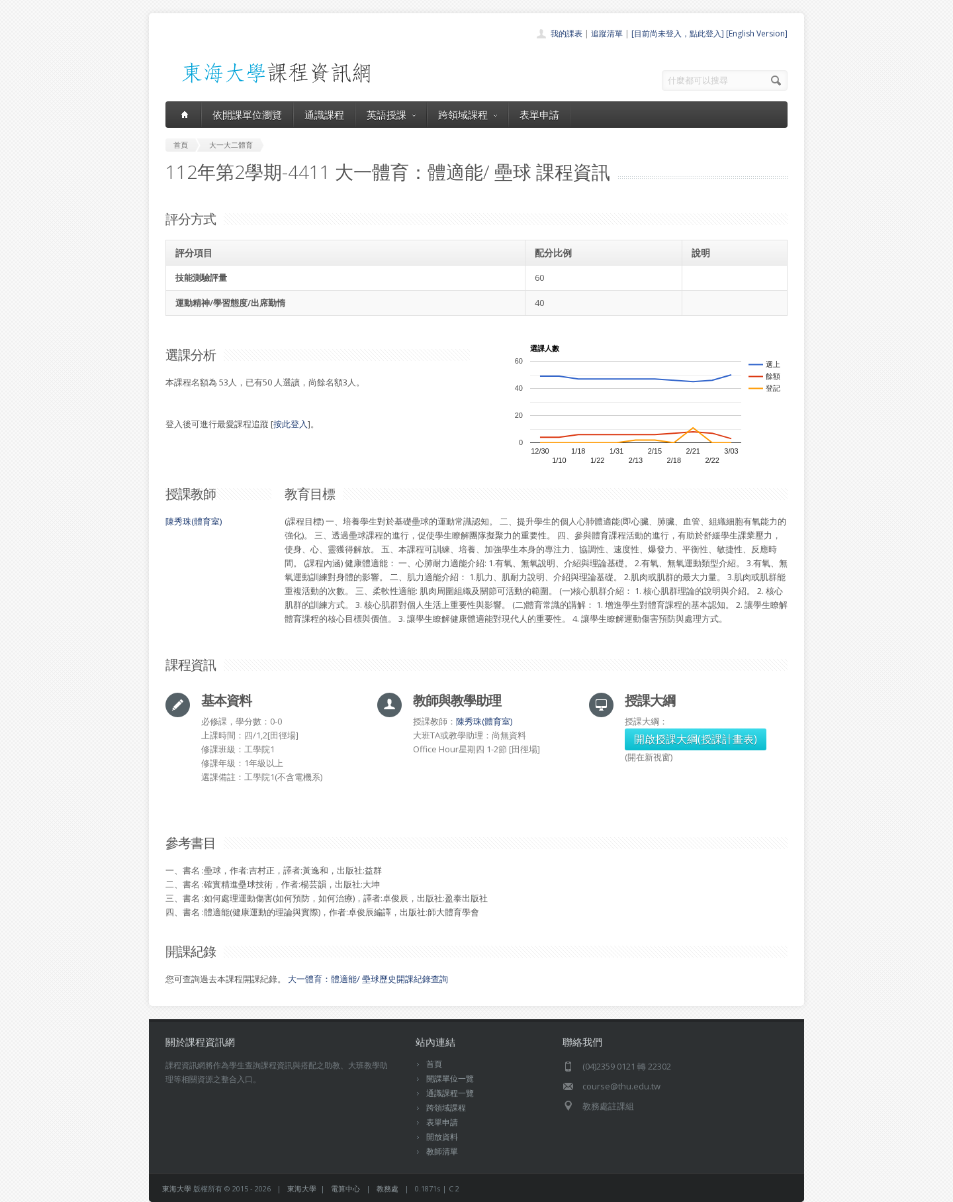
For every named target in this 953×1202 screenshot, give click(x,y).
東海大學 (176, 1188)
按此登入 (290, 424)
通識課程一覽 (450, 1093)
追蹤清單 (607, 33)
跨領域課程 (467, 114)
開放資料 (442, 1136)
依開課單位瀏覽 (247, 114)
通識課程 (324, 114)
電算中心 (345, 1188)
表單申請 (539, 114)
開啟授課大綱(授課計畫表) (695, 739)
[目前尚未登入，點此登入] (677, 33)
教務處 (387, 1188)
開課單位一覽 (450, 1078)
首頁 (434, 1064)
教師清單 (442, 1151)
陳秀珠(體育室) (193, 521)
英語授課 (391, 114)
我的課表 (566, 33)
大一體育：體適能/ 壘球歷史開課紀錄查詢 (368, 979)
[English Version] (757, 33)
